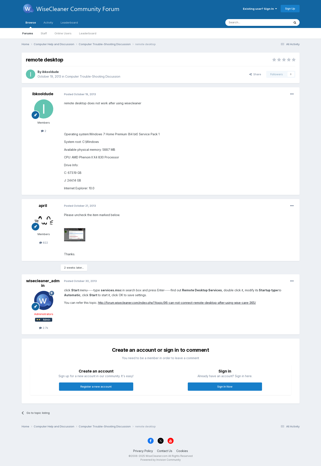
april (43, 205)
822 (43, 242)
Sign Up (290, 8)
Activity (48, 22)
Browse (30, 24)
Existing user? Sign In (260, 8)
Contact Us (164, 451)
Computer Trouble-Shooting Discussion (92, 76)
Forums (27, 33)
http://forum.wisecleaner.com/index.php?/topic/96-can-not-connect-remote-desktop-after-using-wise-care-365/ (177, 302)
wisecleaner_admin (43, 283)
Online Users (63, 33)
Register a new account (96, 386)
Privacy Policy (143, 451)
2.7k (43, 327)
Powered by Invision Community (160, 459)
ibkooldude (50, 72)
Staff (44, 33)
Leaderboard (87, 33)
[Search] (247, 22)
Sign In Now (225, 386)
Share (255, 74)
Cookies (182, 451)
